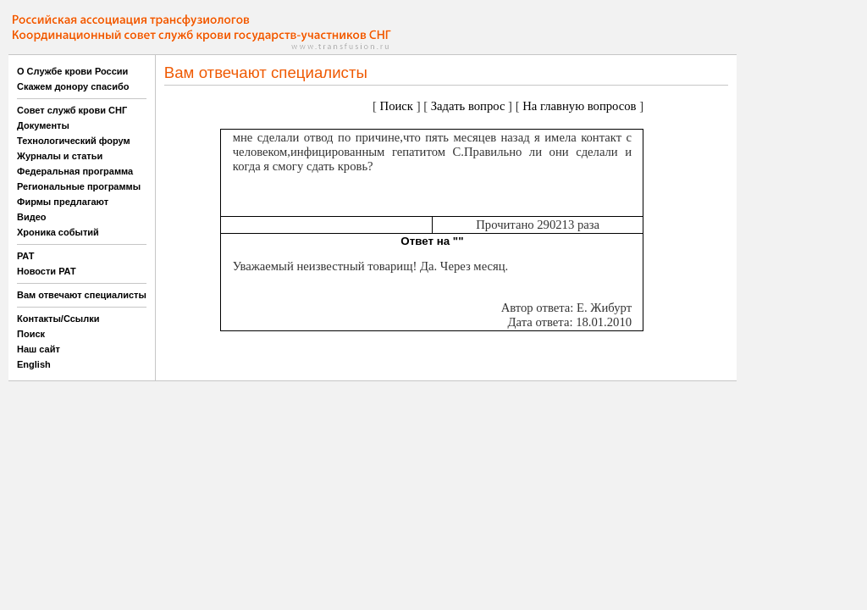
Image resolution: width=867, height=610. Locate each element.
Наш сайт (38, 349)
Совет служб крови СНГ (72, 110)
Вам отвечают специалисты (81, 295)
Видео (32, 217)
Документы (43, 125)
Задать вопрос (468, 106)
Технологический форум (73, 141)
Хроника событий (58, 232)
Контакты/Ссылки (58, 318)
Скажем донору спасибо (73, 86)
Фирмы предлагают (62, 202)
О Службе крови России (72, 71)
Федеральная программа (75, 171)
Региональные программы (79, 186)
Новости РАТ (46, 271)
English (34, 364)
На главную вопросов (579, 106)
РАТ (26, 256)
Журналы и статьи (59, 156)
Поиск (31, 334)
